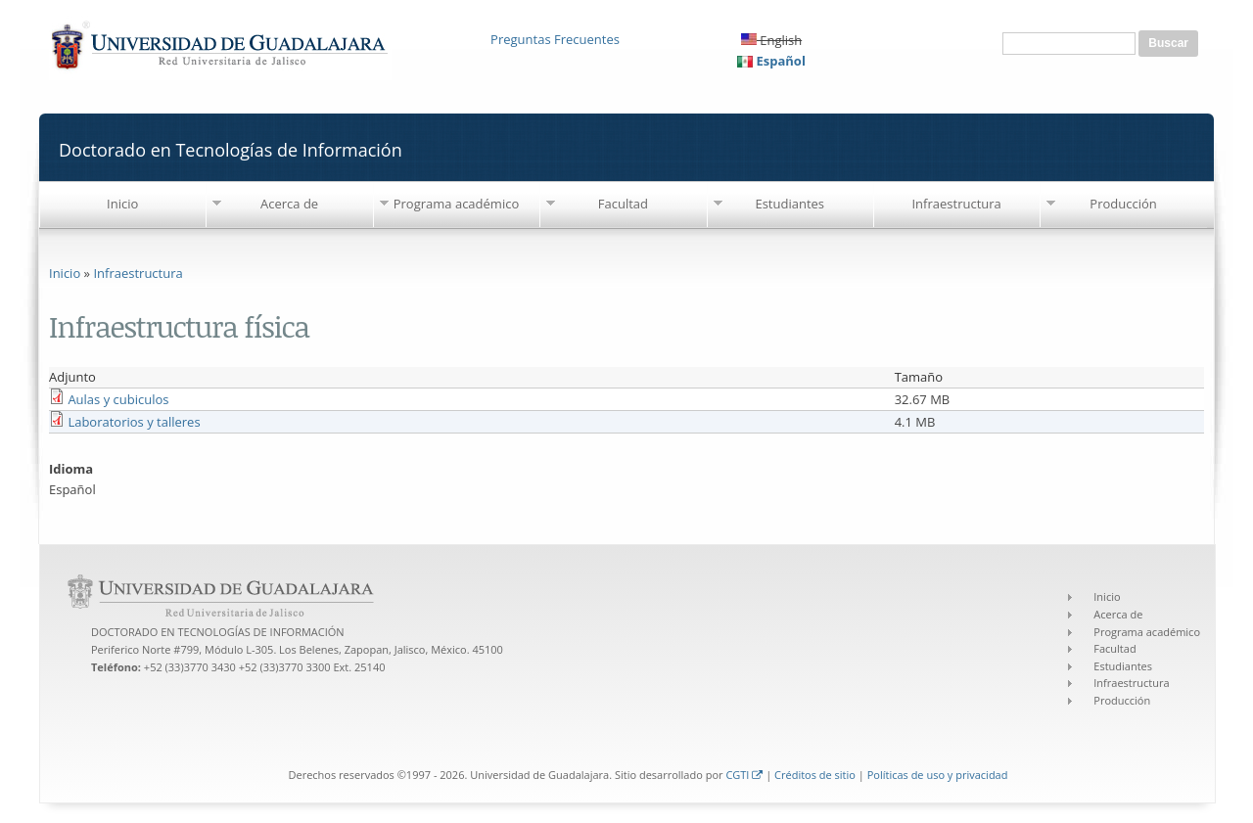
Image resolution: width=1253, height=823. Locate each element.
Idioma (71, 469)
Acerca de (289, 203)
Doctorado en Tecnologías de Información (230, 149)
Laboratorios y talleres (134, 422)
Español (771, 60)
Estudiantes (789, 203)
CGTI (744, 774)
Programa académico (456, 203)
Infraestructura (955, 203)
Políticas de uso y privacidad (937, 774)
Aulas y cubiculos (118, 399)
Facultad (623, 203)
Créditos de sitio (815, 774)
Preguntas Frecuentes (555, 39)
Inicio (122, 203)
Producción (1123, 203)
